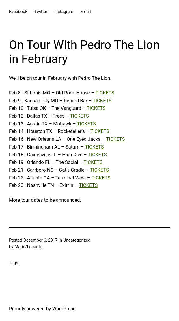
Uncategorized (76, 240)
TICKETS (105, 93)
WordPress (64, 308)
